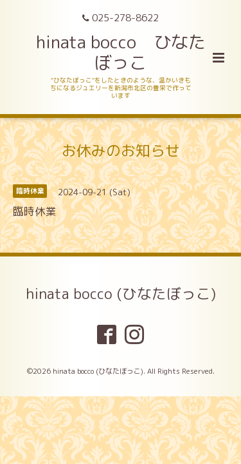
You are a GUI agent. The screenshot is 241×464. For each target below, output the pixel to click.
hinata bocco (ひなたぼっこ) (121, 294)
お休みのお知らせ (121, 150)
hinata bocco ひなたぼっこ (121, 52)
